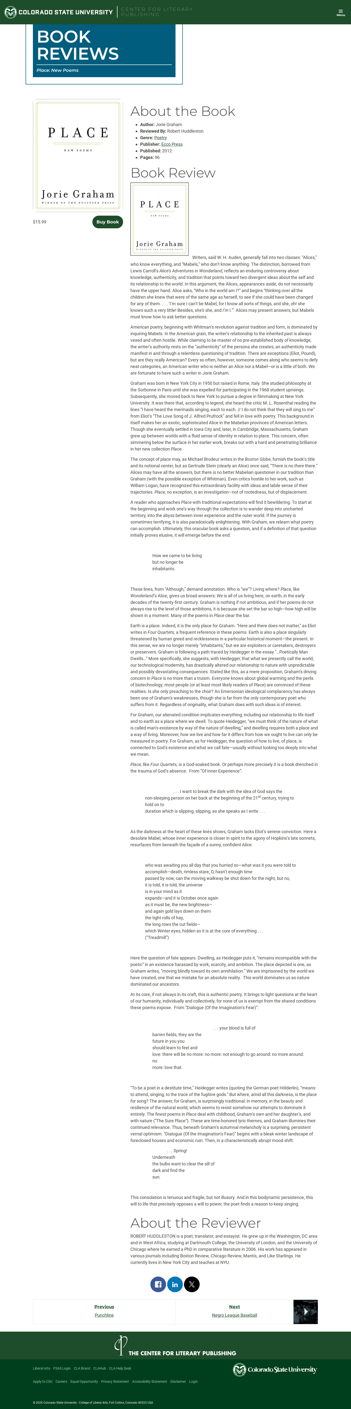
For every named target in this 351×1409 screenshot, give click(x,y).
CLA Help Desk (120, 1368)
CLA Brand (82, 1368)
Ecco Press (172, 144)
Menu (341, 15)
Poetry (160, 137)
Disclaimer (178, 1381)
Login (193, 1381)
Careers (61, 1381)
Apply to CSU (42, 1381)
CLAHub (99, 1368)
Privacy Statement (115, 1381)
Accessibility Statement (149, 1381)
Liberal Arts (41, 1368)
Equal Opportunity (84, 1381)
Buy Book (108, 222)
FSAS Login (62, 1368)
